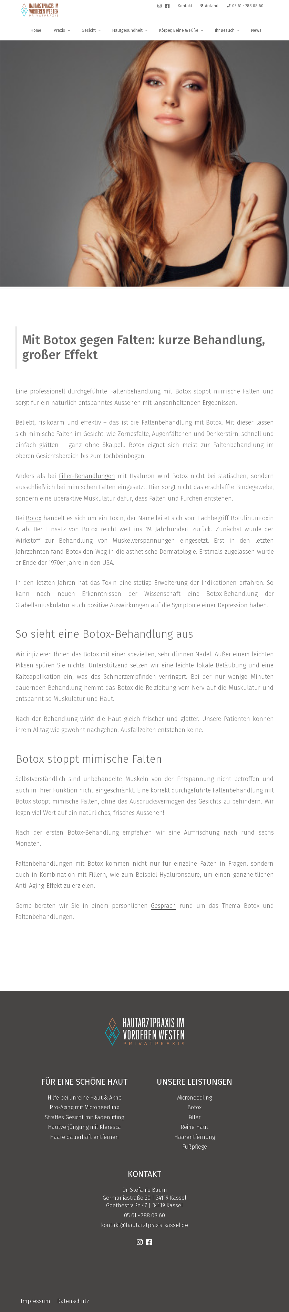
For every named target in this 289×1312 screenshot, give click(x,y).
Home (36, 30)
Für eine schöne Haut (84, 1082)
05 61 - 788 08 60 (245, 5)
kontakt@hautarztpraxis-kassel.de (144, 1225)
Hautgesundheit (130, 30)
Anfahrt (209, 5)
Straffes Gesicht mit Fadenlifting (84, 1117)
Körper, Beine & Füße (181, 30)
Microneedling (194, 1097)
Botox (33, 518)
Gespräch (163, 906)
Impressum (35, 1301)
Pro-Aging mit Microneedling (84, 1107)
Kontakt (185, 5)
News (256, 30)
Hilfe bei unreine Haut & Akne (85, 1097)
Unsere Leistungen (194, 1082)
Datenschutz (73, 1301)
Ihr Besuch (227, 30)
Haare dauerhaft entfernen (84, 1137)
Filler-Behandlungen (87, 476)
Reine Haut (194, 1127)
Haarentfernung (194, 1137)
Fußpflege (194, 1146)
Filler (194, 1117)
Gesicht (92, 30)
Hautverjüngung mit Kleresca (84, 1127)
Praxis (62, 30)
